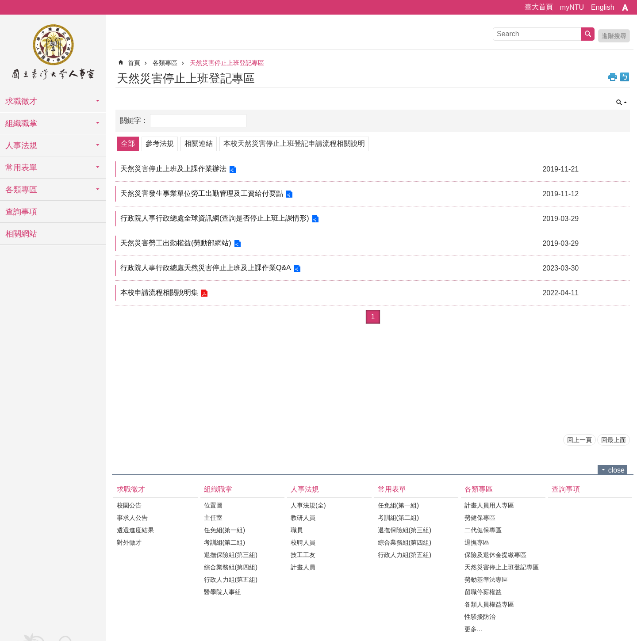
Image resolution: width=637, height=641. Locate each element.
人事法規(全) (308, 505)
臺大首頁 (539, 7)
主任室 (213, 517)
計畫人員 (303, 567)
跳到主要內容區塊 (4, 4)
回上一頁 (579, 439)
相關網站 (21, 233)
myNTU (572, 7)
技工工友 (303, 554)
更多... (473, 629)
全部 (128, 143)
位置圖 (213, 505)
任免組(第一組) (225, 530)
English (602, 7)
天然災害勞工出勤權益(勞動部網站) (177, 243)
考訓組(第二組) (225, 542)
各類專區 (21, 189)
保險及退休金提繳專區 (495, 554)
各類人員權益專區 (489, 604)
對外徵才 (129, 542)
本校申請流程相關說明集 (161, 292)
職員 (297, 530)
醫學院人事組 (222, 591)
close (616, 470)
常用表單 (21, 167)
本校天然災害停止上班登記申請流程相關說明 (294, 143)
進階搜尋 (614, 35)
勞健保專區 (479, 517)
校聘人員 (303, 542)
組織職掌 (21, 123)
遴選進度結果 (135, 530)
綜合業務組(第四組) (231, 567)
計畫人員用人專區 (489, 505)
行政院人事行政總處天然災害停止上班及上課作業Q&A (207, 267)
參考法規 (160, 143)
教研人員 (303, 517)
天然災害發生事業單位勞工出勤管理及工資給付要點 (203, 193)
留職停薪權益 (483, 591)
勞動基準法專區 (486, 579)
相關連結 (198, 143)
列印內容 (612, 77)
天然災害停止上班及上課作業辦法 (175, 168)
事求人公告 (132, 517)
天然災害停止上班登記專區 (227, 62)
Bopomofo (624, 77)
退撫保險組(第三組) (231, 554)
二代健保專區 (483, 530)
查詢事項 (21, 211)
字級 (625, 7)
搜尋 (588, 34)
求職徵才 (21, 101)
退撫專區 (476, 542)
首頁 (134, 62)
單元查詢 (621, 102)
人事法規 (21, 145)
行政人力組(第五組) (231, 579)
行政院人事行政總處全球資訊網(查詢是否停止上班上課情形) (216, 218)
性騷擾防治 (479, 616)
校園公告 (129, 505)
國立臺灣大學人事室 (53, 53)
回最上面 (613, 439)
